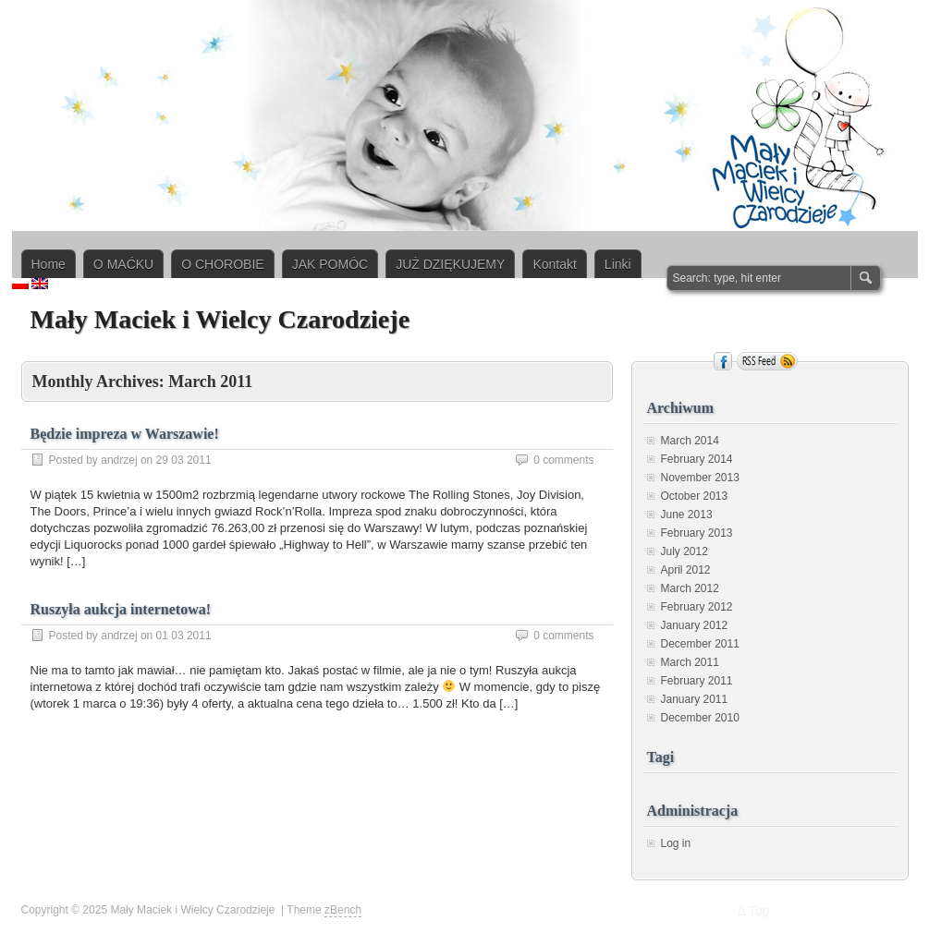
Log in (676, 843)
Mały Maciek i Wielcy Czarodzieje (220, 319)
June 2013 (687, 514)
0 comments (563, 460)
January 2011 (694, 699)
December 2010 (700, 717)
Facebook (723, 361)
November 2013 (700, 477)
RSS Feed (767, 361)
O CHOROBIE (222, 264)
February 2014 (697, 459)
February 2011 (697, 680)
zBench (342, 909)
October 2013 (694, 496)
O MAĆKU (123, 264)
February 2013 (697, 533)
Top (759, 910)
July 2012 (684, 551)
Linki (618, 264)
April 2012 (686, 569)
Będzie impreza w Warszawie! (125, 434)
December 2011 (700, 643)
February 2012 (697, 606)
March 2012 (690, 588)
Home (48, 264)
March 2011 (690, 662)
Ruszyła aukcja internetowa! (121, 609)
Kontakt (554, 264)
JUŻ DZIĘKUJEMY (450, 264)
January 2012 (694, 625)
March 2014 (690, 440)
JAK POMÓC (330, 264)
